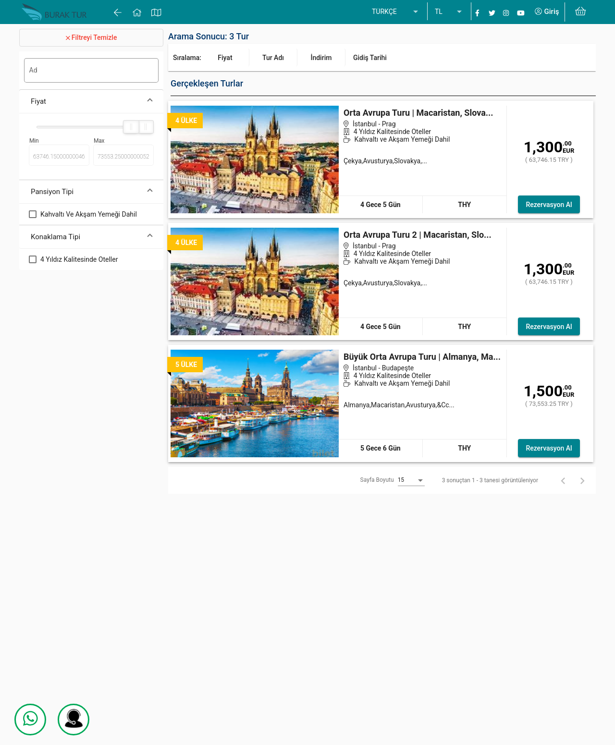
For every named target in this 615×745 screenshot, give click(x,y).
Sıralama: (187, 57)
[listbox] (396, 12)
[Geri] (563, 480)
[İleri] (582, 480)
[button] (91, 101)
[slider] (131, 127)
